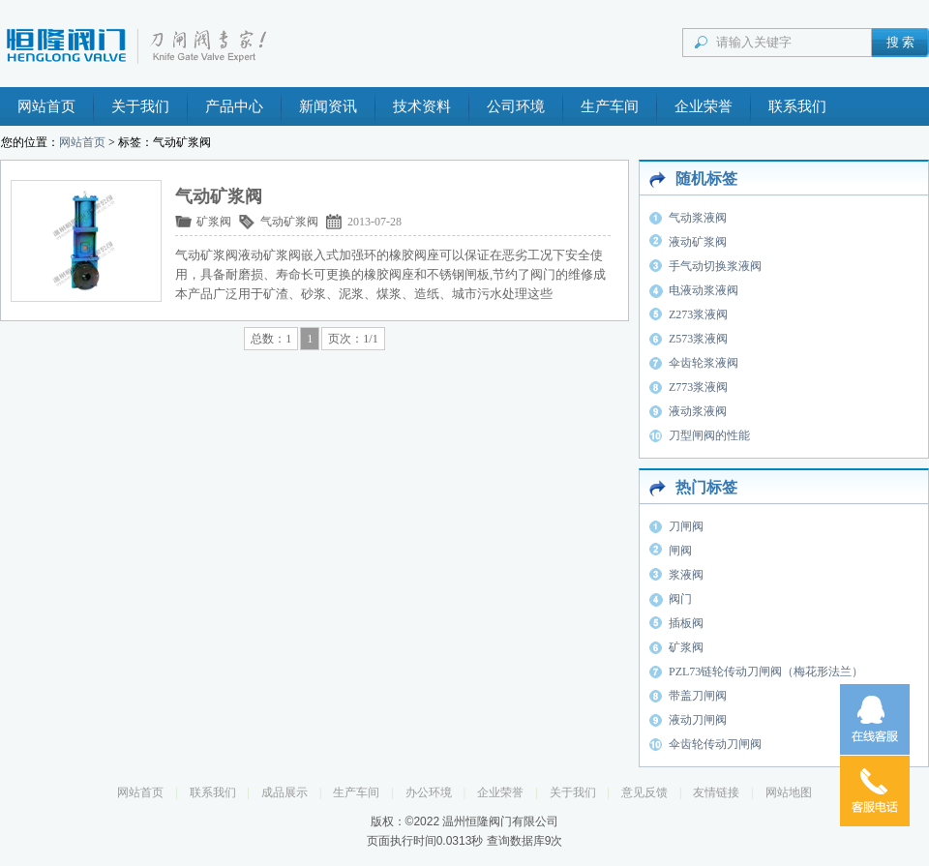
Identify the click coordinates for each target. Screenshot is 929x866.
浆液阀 (686, 575)
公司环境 (516, 106)
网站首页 (46, 106)
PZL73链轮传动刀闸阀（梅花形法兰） (766, 671)
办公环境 (428, 792)
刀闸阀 (686, 526)
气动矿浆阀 (289, 221)
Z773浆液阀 (698, 387)
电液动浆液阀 (703, 290)
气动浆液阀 (698, 217)
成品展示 (284, 792)
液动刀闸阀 (698, 720)
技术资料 (422, 106)
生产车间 (610, 106)
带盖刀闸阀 (698, 695)
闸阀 (680, 550)
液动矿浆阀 (698, 242)
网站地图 (788, 792)
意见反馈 (644, 792)
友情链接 (716, 792)
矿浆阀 (213, 221)
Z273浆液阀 (698, 314)
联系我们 (797, 106)
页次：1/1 (352, 338)
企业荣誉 (703, 106)
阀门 (680, 599)
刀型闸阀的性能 (709, 435)
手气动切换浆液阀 (715, 266)
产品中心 (234, 106)
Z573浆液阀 (698, 338)
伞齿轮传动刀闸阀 (715, 744)
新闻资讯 (328, 106)
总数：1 (271, 338)
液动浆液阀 (698, 411)
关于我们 (140, 106)
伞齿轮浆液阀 (703, 363)
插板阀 (686, 623)
